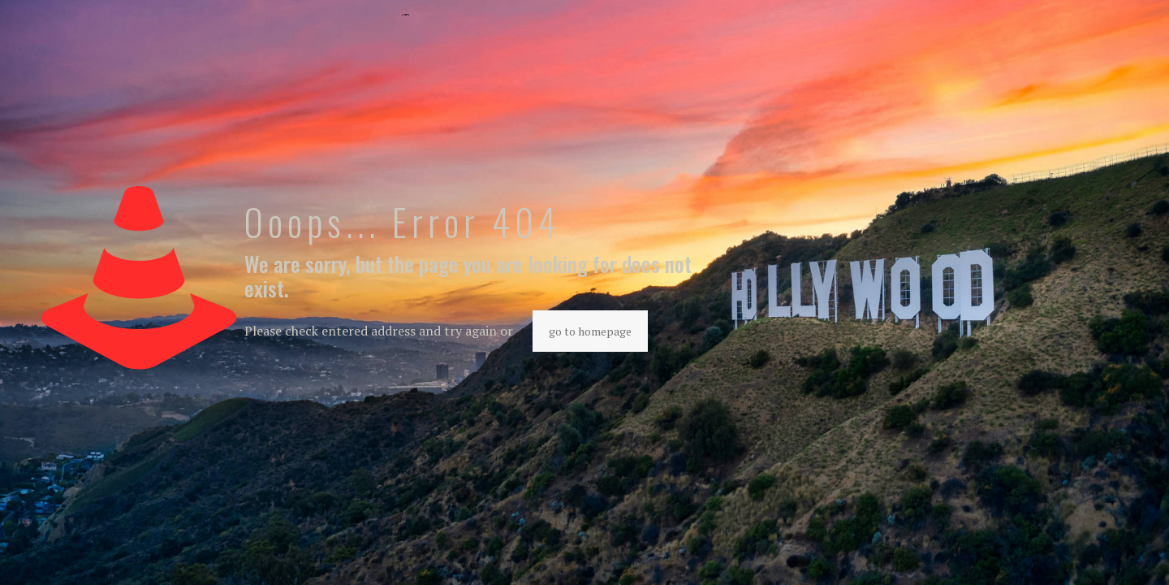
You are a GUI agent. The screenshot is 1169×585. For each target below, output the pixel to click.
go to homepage (590, 331)
